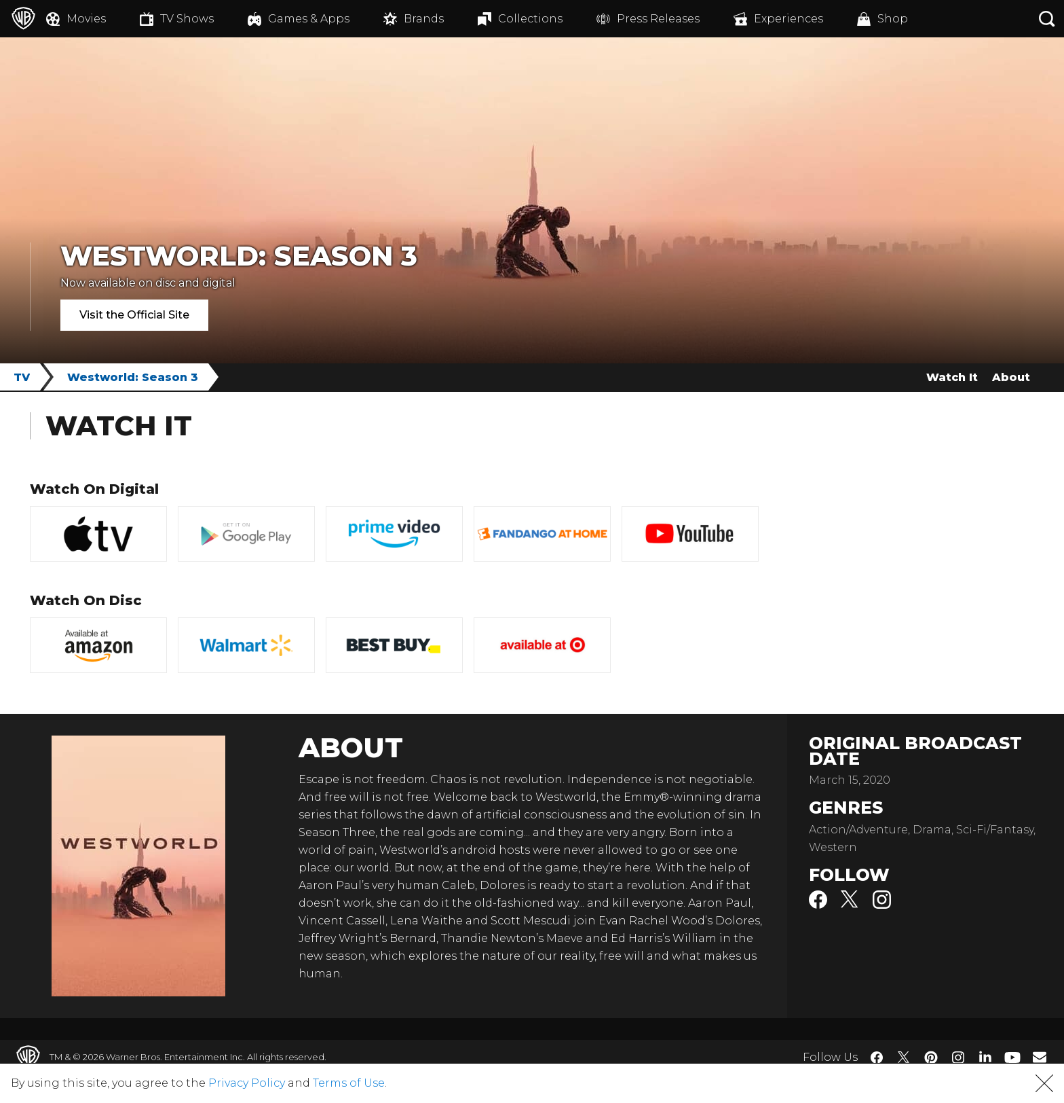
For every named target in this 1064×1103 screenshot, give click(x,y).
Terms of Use (349, 1083)
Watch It (952, 377)
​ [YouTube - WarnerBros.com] (1012, 1057)
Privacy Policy (246, 1083)
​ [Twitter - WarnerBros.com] (904, 1057)
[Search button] (1047, 18)
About (1011, 377)
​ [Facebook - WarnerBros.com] (877, 1057)
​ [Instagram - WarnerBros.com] (958, 1057)
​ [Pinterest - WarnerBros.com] (931, 1057)
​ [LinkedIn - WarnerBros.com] (985, 1056)
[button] (1044, 1083)
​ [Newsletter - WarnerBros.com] (1039, 1057)
